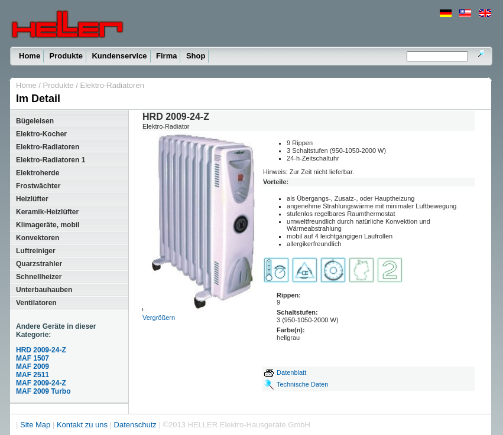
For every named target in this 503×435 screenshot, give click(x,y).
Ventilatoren (36, 303)
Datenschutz (135, 424)
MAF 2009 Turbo (43, 391)
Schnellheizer (38, 277)
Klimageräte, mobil (47, 225)
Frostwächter (38, 186)
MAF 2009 (32, 366)
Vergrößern (158, 317)
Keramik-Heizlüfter (47, 212)
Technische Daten (302, 384)
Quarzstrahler (39, 264)
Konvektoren (37, 238)
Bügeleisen (35, 121)
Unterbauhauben (44, 290)
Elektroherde (37, 173)
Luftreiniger (36, 251)
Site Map (35, 424)
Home (29, 55)
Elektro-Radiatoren (112, 85)
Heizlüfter (32, 199)
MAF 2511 (32, 375)
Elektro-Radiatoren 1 (50, 160)
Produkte (66, 55)
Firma (166, 55)
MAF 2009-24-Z (41, 383)
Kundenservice (119, 55)
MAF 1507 (32, 358)
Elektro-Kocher (41, 134)
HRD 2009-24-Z (41, 350)
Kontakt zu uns (82, 424)
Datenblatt (284, 372)
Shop (196, 55)
